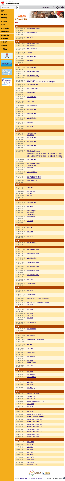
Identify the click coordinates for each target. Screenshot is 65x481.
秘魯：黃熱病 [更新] (31, 56)
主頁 (2, 11)
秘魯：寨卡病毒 (30, 212)
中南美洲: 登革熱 (31, 352)
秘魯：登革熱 (30, 37)
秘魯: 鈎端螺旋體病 (31, 322)
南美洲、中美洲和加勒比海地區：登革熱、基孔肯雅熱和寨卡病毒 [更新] (44, 153)
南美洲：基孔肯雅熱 (32, 180)
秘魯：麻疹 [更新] (31, 80)
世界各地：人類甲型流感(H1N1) (34, 419)
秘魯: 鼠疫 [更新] (31, 335)
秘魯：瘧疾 (29, 193)
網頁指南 (45, 8)
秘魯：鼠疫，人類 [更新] (33, 393)
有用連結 (4, 49)
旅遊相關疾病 (5, 28)
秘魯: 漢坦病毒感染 (31, 329)
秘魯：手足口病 (30, 135)
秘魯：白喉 (29, 227)
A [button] (49, 8)
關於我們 (4, 14)
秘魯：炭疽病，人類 (32, 464)
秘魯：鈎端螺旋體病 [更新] (33, 151)
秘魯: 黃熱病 (30, 304)
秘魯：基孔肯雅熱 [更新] (33, 249)
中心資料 (4, 18)
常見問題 (4, 45)
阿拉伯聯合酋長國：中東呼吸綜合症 (35, 339)
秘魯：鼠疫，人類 (31, 396)
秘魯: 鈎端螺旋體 (31, 356)
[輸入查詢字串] (9, 7)
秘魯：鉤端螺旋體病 (32, 32)
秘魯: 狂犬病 (30, 315)
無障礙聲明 (39, 478)
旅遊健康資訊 (5, 35)
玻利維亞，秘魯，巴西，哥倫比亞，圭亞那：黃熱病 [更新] (41, 81)
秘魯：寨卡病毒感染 (32, 243)
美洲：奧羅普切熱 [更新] (33, 71)
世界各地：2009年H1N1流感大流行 (35, 414)
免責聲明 (22, 478)
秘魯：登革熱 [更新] (31, 67)
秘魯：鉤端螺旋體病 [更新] (33, 28)
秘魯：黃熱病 (30, 206)
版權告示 (27, 478)
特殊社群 (4, 42)
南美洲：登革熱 (30, 442)
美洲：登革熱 (30, 122)
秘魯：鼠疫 (29, 344)
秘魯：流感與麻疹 (31, 45)
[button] (57, 7)
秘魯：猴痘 (29, 195)
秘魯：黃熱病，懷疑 (32, 388)
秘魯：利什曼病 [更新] (32, 88)
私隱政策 (33, 478)
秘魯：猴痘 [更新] (31, 191)
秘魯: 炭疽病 (30, 348)
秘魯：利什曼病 (30, 101)
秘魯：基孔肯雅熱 (31, 214)
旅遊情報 (4, 21)
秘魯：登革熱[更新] (31, 210)
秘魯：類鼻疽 (30, 290)
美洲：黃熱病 (30, 60)
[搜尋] (18, 7)
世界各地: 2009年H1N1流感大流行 (35, 401)
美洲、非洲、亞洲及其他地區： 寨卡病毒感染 (38, 298)
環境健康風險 (5, 32)
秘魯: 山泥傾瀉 (30, 404)
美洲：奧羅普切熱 (31, 92)
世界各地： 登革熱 (31, 362)
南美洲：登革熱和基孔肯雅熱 (34, 176)
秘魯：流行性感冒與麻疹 (33, 43)
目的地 (3, 25)
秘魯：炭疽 (29, 52)
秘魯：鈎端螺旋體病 (32, 48)
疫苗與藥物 (4, 39)
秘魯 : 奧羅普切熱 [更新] (32, 84)
